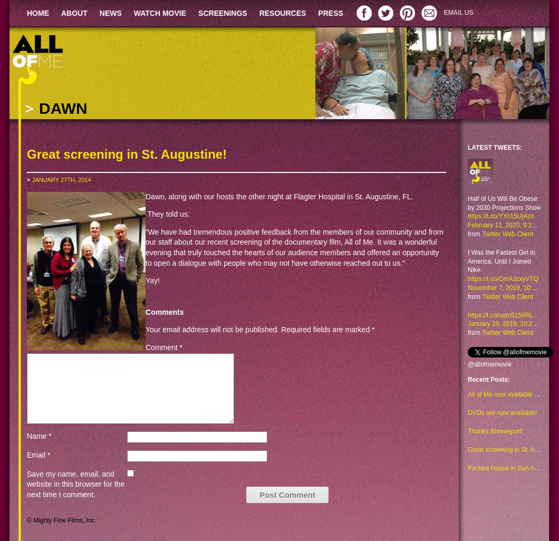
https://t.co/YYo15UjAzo (501, 216)
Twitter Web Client (507, 234)
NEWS (111, 13)
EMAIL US (459, 12)
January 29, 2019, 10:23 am (507, 323)
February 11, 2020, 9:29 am (507, 225)
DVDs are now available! (502, 413)
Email (38, 455)
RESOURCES (282, 13)
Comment (164, 347)
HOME (38, 13)
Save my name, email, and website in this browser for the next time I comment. (75, 484)
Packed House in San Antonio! (510, 468)
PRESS (330, 13)
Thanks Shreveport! (495, 431)
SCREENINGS (222, 13)
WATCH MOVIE (160, 13)
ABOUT (74, 13)
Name (39, 436)
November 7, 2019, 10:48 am (509, 288)
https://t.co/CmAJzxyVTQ (503, 279)
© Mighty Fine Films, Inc (61, 520)
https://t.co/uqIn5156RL (500, 315)
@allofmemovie (490, 364)
